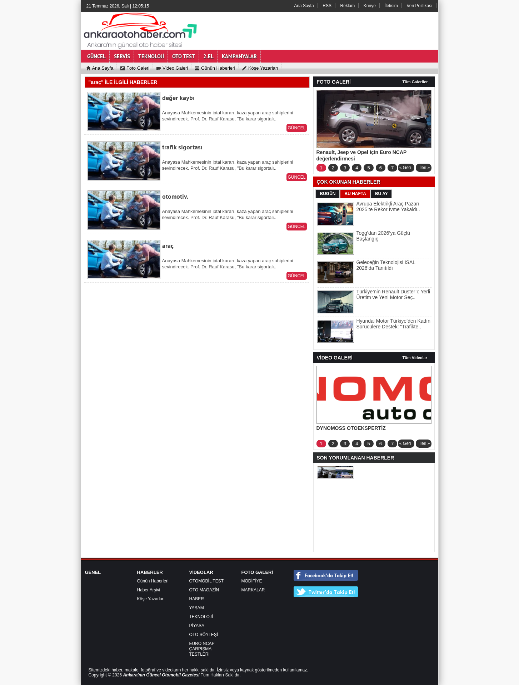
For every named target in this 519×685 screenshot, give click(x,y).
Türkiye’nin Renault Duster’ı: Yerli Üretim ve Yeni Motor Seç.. (393, 294)
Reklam (347, 5)
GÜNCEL (296, 127)
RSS (327, 5)
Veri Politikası (419, 5)
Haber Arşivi (148, 589)
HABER (196, 598)
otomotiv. (175, 196)
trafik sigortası (182, 147)
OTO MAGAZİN (204, 589)
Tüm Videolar (415, 358)
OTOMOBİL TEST (206, 581)
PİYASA (196, 625)
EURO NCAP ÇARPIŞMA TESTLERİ (202, 649)
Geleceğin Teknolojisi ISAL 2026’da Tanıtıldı (385, 265)
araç (168, 246)
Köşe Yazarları (151, 598)
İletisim (391, 5)
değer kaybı (178, 98)
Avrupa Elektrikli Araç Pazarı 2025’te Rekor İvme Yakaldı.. (388, 206)
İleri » (424, 167)
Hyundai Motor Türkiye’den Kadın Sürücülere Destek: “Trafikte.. (393, 323)
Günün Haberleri (153, 581)
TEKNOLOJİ (201, 616)
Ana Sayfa (304, 5)
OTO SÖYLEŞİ (203, 634)
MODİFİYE (251, 581)
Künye (370, 5)
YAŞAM (196, 607)
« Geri (405, 167)
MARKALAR (253, 589)
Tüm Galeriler (415, 82)
